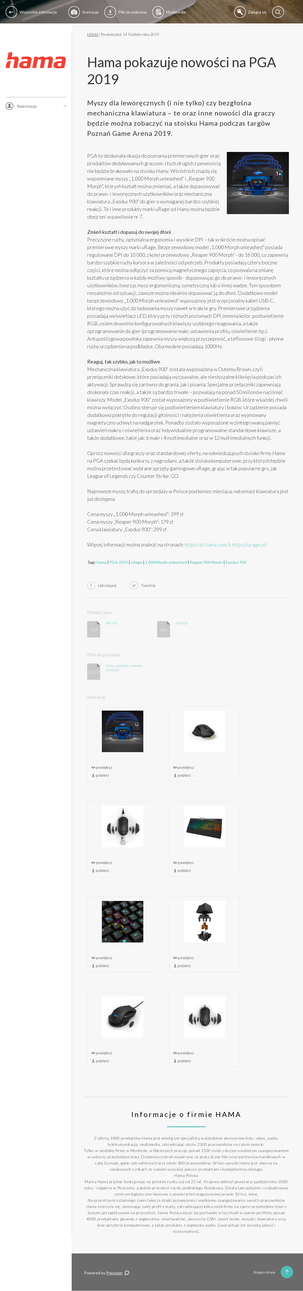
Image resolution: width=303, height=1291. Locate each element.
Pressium (114, 1272)
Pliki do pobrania (125, 12)
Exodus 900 (236, 562)
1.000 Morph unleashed (166, 562)
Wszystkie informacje (31, 12)
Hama (101, 562)
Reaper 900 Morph (206, 562)
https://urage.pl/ (249, 544)
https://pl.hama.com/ (206, 544)
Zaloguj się (250, 12)
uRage (136, 562)
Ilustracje (83, 12)
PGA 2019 (118, 562)
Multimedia (169, 12)
